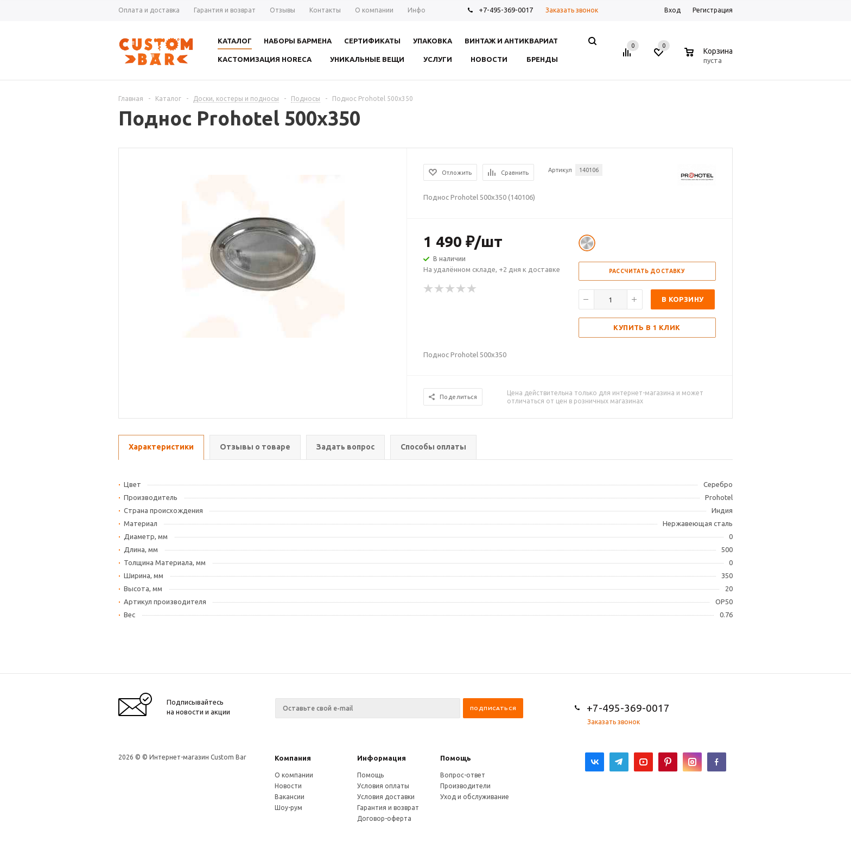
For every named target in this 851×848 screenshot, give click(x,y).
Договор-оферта (384, 818)
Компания (293, 758)
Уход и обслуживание (474, 796)
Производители (465, 785)
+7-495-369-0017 (506, 10)
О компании (294, 775)
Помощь (455, 758)
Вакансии (289, 796)
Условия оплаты (383, 785)
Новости (288, 785)
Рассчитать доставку (647, 271)
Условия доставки (386, 796)
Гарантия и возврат (388, 807)
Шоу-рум (288, 807)
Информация (381, 758)
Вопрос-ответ (462, 775)
